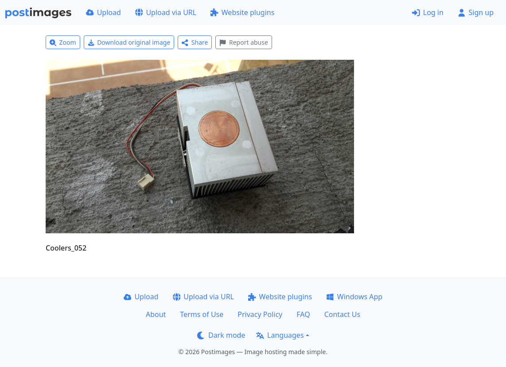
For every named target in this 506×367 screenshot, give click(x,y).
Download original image (129, 42)
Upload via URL (165, 12)
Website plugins (242, 12)
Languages (280, 335)
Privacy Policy (259, 314)
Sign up (476, 12)
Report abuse (243, 42)
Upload (103, 12)
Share (195, 42)
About (156, 314)
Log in (428, 12)
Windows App (354, 296)
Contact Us (342, 314)
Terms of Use (201, 314)
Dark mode (221, 335)
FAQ (303, 314)
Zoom (63, 42)
